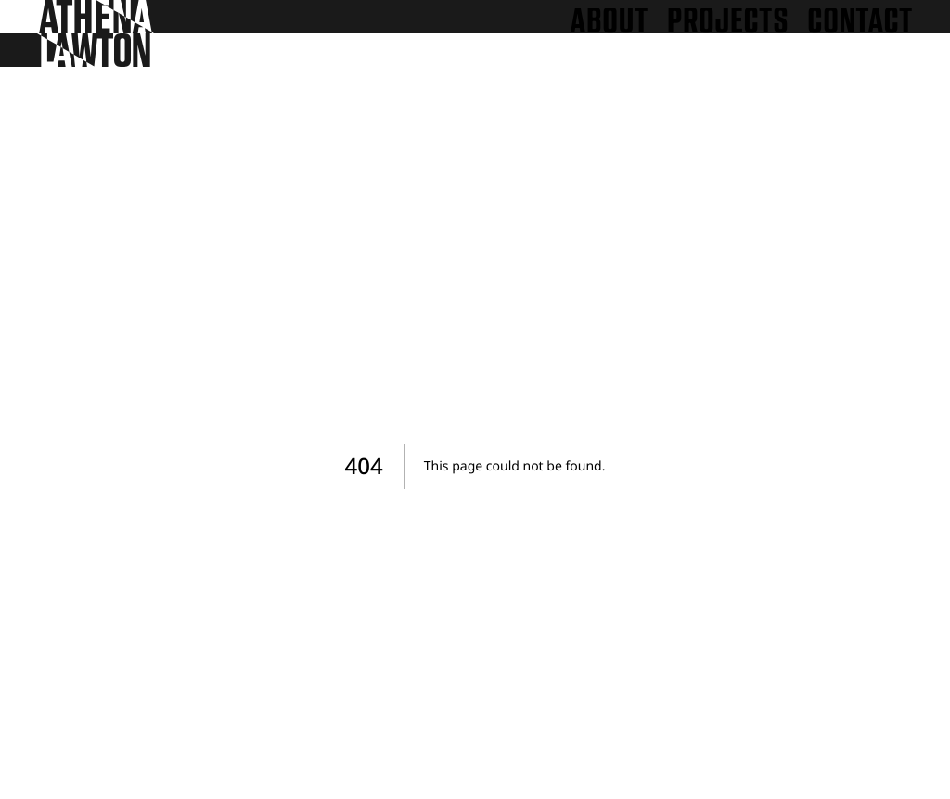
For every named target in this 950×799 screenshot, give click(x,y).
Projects (728, 21)
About (609, 21)
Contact (860, 21)
